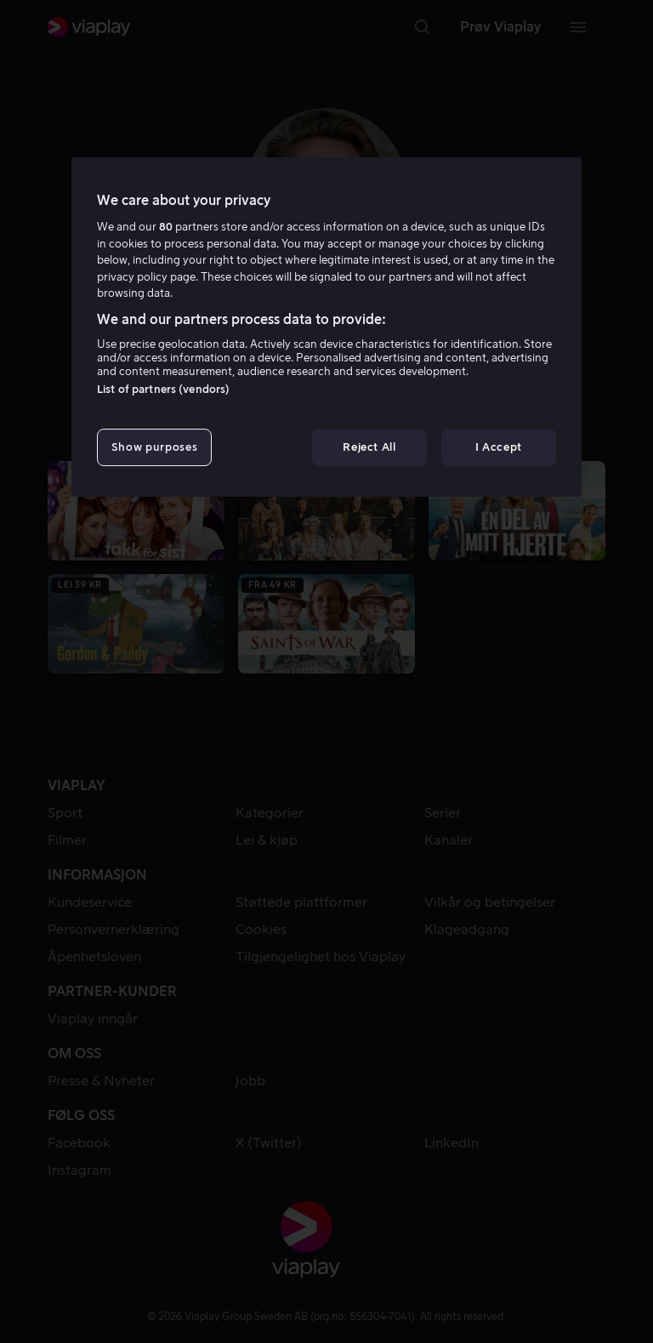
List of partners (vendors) (163, 389)
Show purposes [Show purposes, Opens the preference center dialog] (154, 446)
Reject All (369, 446)
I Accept (498, 446)
